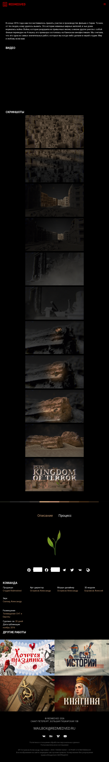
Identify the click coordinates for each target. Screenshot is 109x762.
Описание (45, 516)
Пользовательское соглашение (54, 745)
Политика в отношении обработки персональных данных (54, 742)
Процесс (65, 516)
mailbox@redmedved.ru (54, 728)
